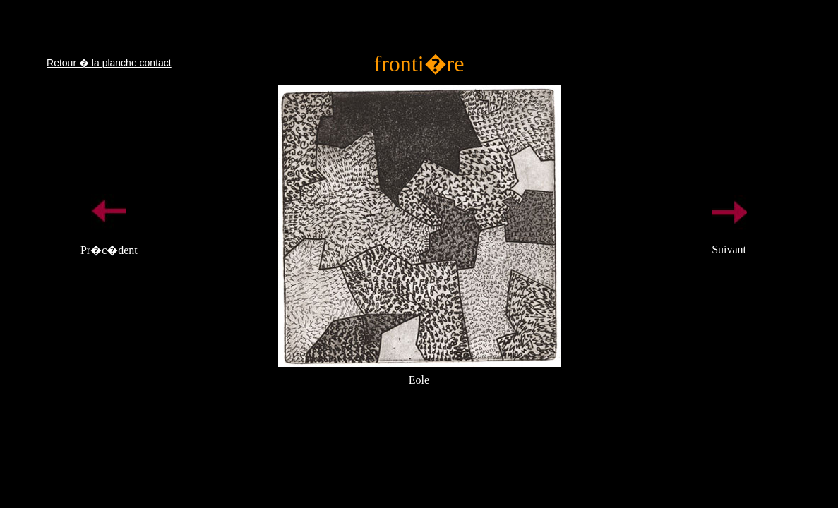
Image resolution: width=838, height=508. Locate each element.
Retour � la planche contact (109, 62)
